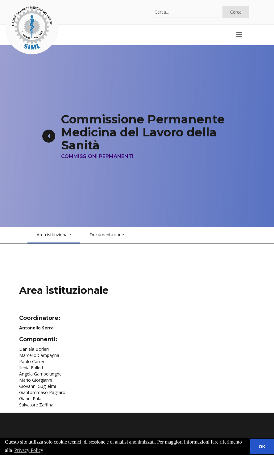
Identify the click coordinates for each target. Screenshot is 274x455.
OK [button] (262, 446)
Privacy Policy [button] (28, 450)
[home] (32, 28)
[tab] (53, 235)
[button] (239, 34)
